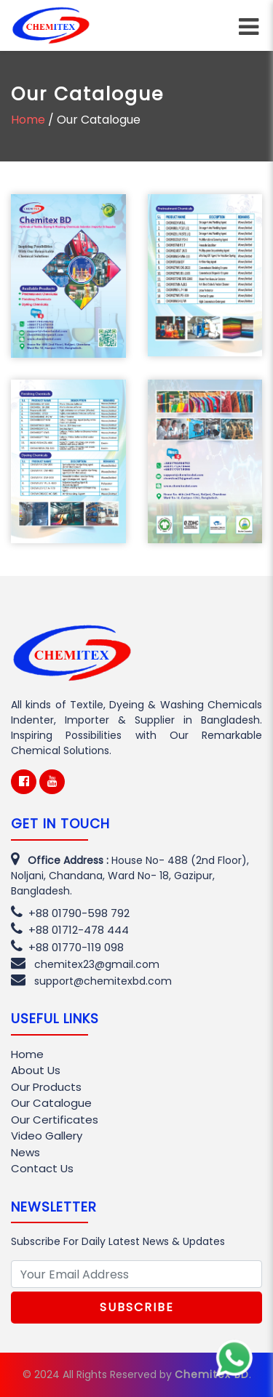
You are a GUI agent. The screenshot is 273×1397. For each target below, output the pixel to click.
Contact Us (42, 1168)
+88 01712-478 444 (70, 929)
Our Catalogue (51, 1102)
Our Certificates (54, 1119)
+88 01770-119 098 (67, 947)
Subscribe (137, 1307)
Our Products (46, 1086)
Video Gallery (46, 1135)
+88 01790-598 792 (70, 913)
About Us (35, 1070)
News (25, 1152)
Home (28, 119)
